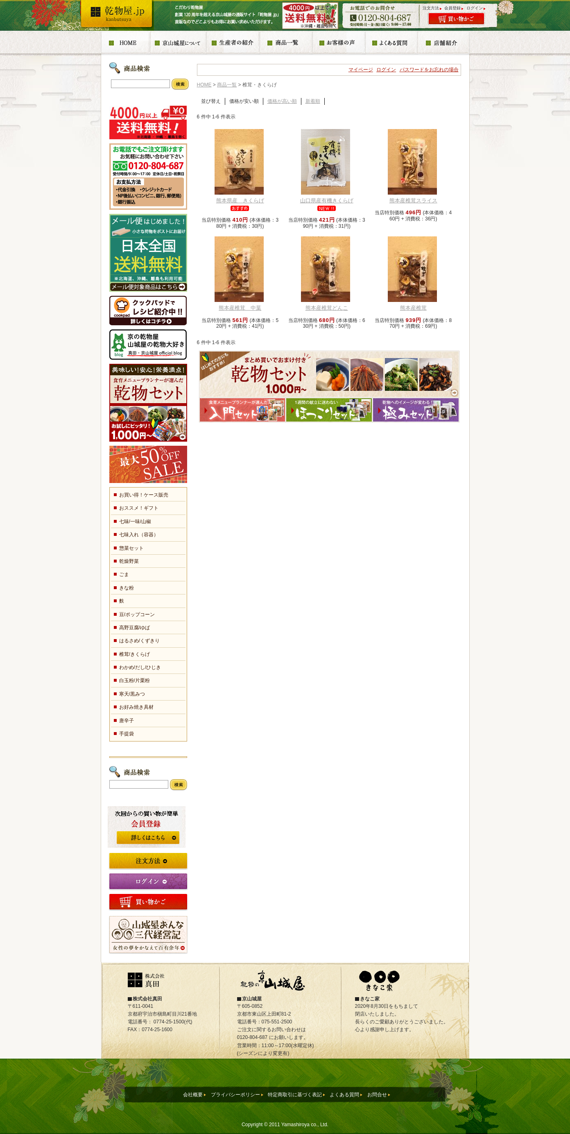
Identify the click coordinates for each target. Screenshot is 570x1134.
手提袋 (126, 734)
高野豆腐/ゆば (134, 628)
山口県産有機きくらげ (326, 200)
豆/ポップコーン (137, 614)
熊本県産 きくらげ (240, 200)
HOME (204, 85)
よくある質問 (344, 1095)
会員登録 (452, 8)
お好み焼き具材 (136, 707)
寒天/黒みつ (132, 694)
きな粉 (126, 588)
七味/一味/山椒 (135, 521)
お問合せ (377, 1095)
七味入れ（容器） (138, 535)
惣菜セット (131, 548)
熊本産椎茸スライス (413, 200)
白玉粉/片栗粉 (134, 680)
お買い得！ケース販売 (143, 495)
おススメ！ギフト (138, 508)
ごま (124, 574)
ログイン (474, 8)
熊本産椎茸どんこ (326, 308)
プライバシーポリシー (235, 1095)
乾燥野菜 (129, 561)
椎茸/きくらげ (134, 654)
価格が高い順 (282, 101)
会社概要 (193, 1095)
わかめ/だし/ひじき (140, 667)
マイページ (360, 70)
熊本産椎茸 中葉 (240, 308)
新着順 (312, 101)
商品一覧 (227, 85)
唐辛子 (126, 720)
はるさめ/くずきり (139, 641)
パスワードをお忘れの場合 (429, 70)
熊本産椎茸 (413, 308)
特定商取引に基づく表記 (295, 1095)
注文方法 (431, 8)
